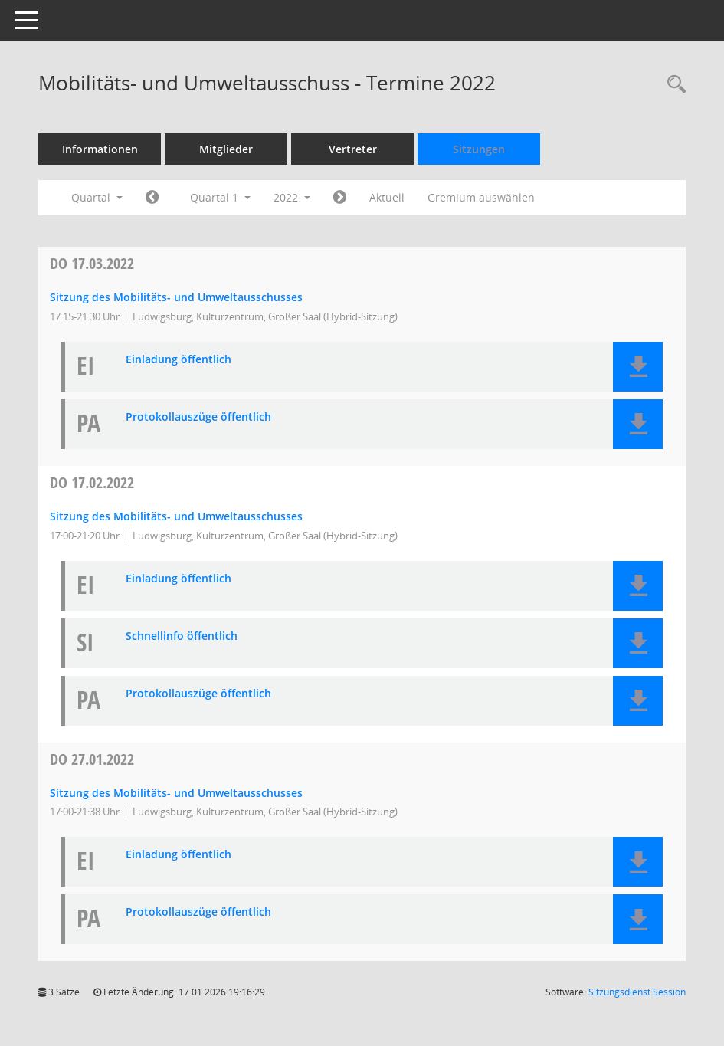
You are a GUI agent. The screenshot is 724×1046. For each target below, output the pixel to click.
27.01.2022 (92, 759)
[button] (638, 367)
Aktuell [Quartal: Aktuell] (387, 197)
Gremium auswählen (481, 197)
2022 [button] (292, 197)
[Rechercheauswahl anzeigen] (673, 84)
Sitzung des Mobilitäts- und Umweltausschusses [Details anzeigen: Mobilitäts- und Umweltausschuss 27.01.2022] (176, 792)
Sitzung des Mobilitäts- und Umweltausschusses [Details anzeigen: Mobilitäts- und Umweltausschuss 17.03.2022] (176, 297)
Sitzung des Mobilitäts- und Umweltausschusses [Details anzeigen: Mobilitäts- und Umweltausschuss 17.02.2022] (176, 516)
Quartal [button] (97, 197)
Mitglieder (226, 149)
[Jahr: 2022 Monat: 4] (340, 197)
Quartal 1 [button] (220, 197)
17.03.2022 (92, 263)
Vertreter (353, 149)
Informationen (100, 149)
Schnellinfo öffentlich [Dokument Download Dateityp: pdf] (182, 636)
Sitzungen (479, 149)
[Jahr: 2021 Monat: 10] (152, 197)
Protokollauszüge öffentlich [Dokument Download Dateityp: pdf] (198, 417)
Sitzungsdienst (637, 991)
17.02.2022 (92, 482)
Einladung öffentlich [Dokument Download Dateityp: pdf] (178, 359)
